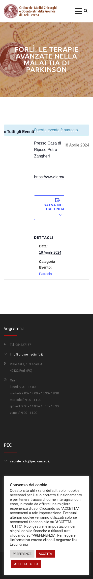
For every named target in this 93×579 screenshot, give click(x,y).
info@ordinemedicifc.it (26, 354)
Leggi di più (19, 544)
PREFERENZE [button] (22, 554)
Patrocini (45, 274)
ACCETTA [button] (45, 554)
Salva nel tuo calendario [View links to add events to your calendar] (59, 207)
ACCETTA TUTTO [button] (26, 564)
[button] (78, 11)
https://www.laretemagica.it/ (58, 177)
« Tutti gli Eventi (19, 132)
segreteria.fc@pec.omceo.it (30, 461)
